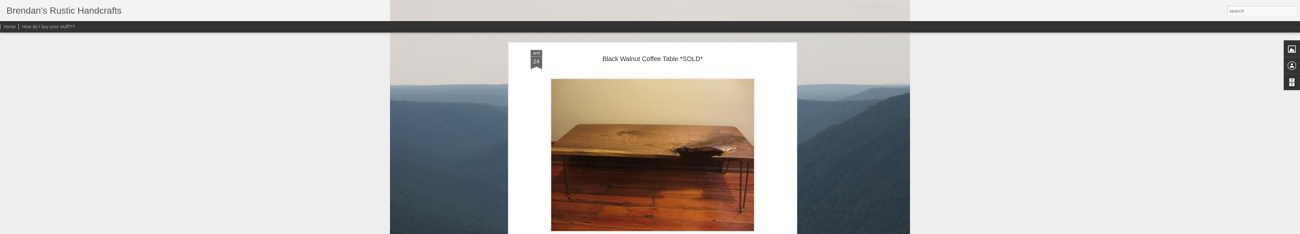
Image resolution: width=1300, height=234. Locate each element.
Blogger (682, 230)
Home (10, 26)
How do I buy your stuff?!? (48, 26)
